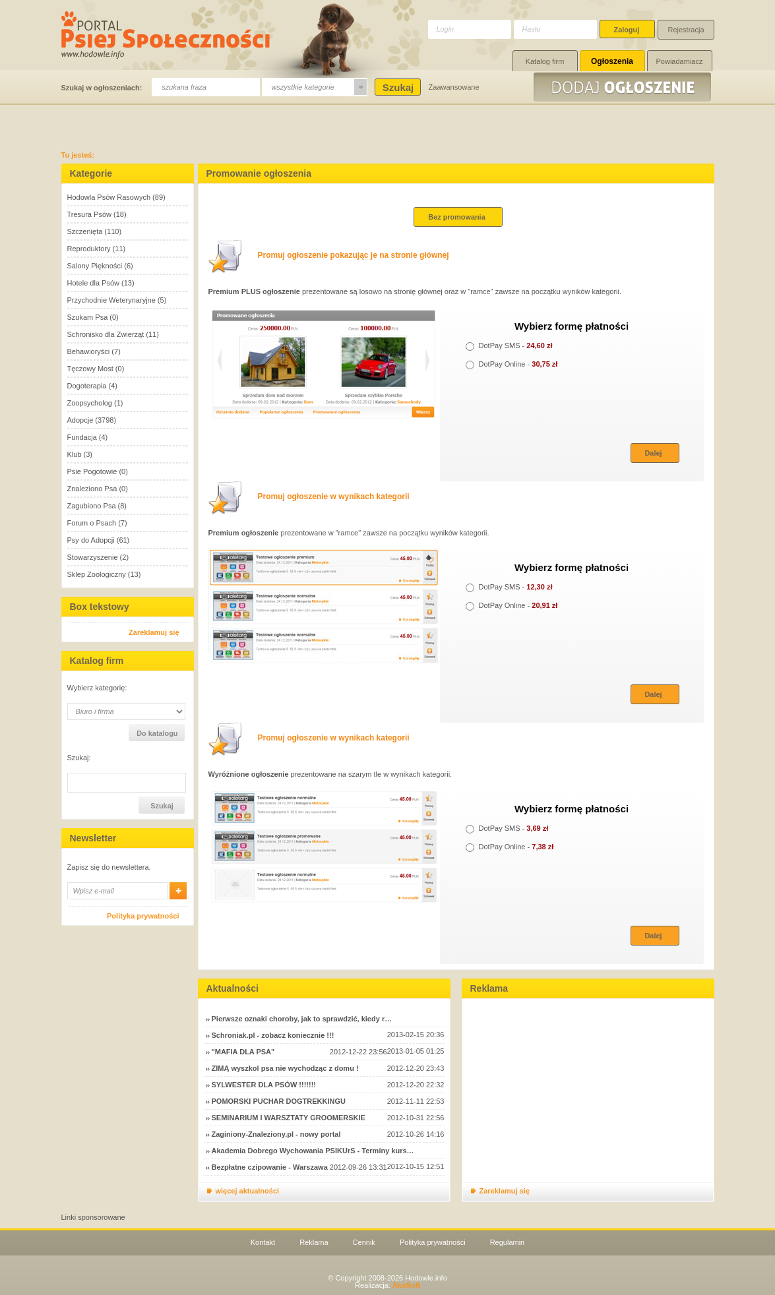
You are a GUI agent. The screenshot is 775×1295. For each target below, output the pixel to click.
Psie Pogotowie (92, 471)
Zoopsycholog (90, 403)
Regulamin (507, 1242)
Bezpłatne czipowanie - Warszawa (270, 1167)
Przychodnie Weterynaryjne (111, 300)
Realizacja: (387, 1285)
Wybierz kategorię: (97, 688)
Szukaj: (79, 758)
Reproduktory (89, 249)
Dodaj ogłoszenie (624, 87)
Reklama (313, 1242)
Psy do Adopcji (91, 540)
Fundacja (82, 437)
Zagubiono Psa (91, 506)
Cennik (364, 1242)
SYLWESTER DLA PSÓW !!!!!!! (264, 1085)
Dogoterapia (87, 386)
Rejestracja (686, 30)
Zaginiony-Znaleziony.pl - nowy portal (276, 1134)
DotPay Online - (512, 364)
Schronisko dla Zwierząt (105, 334)
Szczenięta (85, 231)
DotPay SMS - (509, 345)
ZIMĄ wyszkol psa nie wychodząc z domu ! (285, 1068)
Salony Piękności (95, 266)
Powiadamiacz (679, 61)
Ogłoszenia (612, 61)
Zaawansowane (454, 87)
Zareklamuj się (154, 632)
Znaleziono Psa (92, 489)
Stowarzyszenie (92, 557)
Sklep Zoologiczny (96, 574)
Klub (74, 454)
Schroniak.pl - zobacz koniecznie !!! (273, 1035)
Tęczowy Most (90, 369)
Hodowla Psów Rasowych (109, 197)
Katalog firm (545, 61)
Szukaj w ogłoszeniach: (101, 88)
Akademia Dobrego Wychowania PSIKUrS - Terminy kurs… (313, 1151)
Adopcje (80, 420)
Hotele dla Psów (93, 283)
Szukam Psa (87, 317)
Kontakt (263, 1242)
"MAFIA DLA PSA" (243, 1052)
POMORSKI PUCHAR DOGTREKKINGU (279, 1101)
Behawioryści (88, 351)
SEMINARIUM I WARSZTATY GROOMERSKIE (288, 1118)
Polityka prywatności (143, 916)
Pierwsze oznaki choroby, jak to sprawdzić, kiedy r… (302, 1019)
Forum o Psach (92, 523)
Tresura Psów (89, 214)
